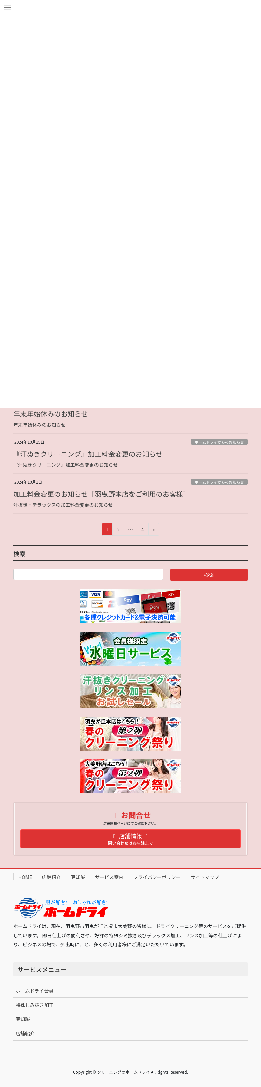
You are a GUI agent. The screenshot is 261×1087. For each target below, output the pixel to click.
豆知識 (78, 876)
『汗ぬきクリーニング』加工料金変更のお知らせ (87, 454)
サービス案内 (109, 876)
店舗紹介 (51, 876)
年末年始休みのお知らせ (50, 414)
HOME (25, 876)
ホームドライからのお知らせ (219, 442)
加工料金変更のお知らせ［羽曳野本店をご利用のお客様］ (101, 494)
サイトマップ (205, 876)
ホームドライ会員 (35, 990)
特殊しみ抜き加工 (35, 1004)
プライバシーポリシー (157, 876)
